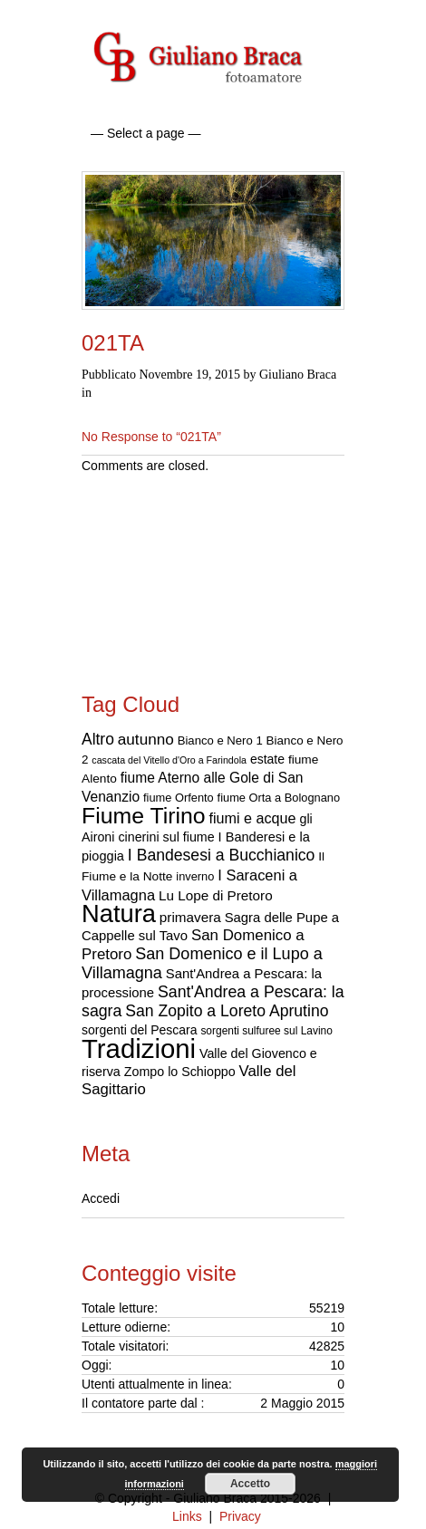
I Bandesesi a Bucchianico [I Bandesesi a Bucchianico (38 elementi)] (221, 855)
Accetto (250, 1483)
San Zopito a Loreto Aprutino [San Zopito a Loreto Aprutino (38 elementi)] (226, 1011)
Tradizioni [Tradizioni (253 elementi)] (139, 1048)
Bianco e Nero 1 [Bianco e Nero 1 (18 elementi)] (220, 740)
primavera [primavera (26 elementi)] (190, 917)
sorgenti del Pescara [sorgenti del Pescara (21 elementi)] (140, 1030)
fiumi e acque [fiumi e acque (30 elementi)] (251, 818)
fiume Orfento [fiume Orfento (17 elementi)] (178, 797)
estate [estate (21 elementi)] (267, 759)
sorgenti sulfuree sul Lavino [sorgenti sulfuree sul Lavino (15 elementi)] (266, 1030)
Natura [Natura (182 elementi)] (119, 913)
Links (187, 1516)
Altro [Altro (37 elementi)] (98, 739)
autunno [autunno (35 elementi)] (146, 739)
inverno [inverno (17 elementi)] (195, 876)
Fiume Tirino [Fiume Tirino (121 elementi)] (144, 815)
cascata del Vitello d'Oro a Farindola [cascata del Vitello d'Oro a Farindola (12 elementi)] (169, 760)
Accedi (101, 1198)
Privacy (240, 1516)
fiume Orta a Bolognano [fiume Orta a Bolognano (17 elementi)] (279, 797)
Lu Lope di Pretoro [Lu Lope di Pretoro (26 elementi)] (216, 895)
